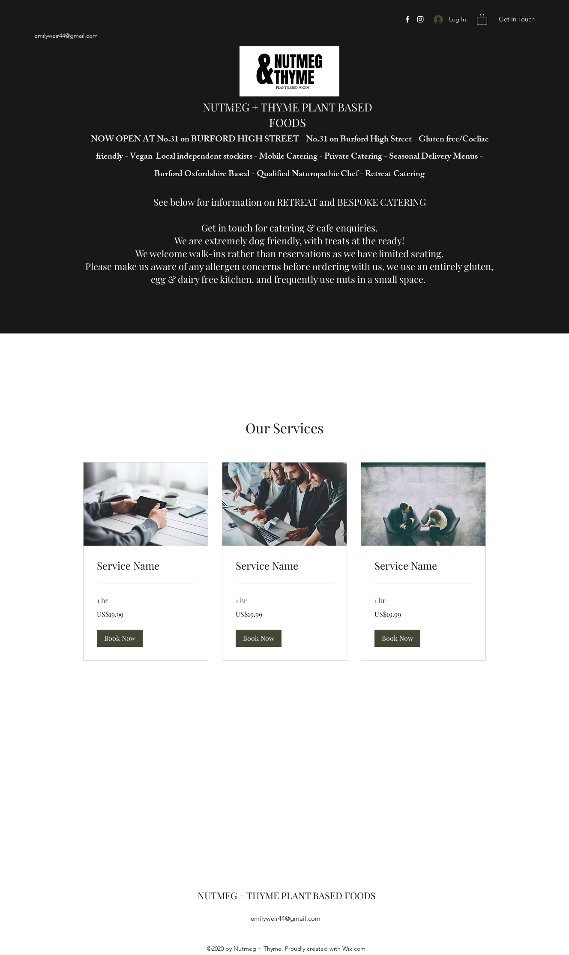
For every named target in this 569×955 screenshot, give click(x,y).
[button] (482, 19)
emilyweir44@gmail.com (66, 35)
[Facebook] (407, 19)
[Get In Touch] (516, 19)
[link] (146, 566)
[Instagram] (420, 19)
